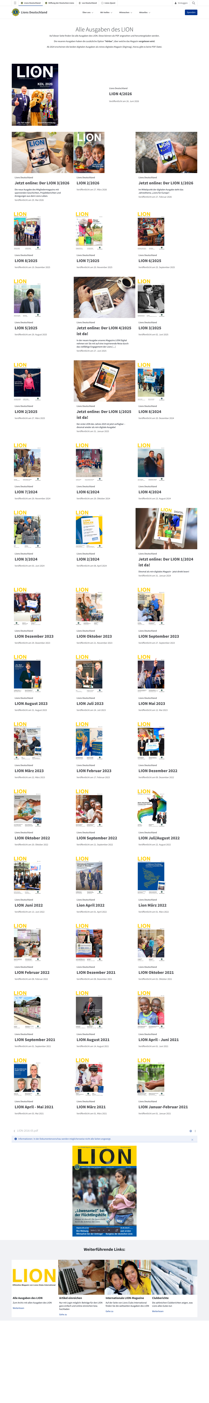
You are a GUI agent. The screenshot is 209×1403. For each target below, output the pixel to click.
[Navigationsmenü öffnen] (15, 2)
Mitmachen (124, 12)
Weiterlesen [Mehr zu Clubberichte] (158, 1311)
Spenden (191, 12)
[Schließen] (192, 1139)
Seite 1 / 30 (95, 1230)
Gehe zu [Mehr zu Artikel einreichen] (63, 1314)
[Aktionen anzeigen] (195, 1131)
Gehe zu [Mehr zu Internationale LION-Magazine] (109, 1311)
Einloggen (181, 2)
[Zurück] (14, 1131)
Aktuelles (143, 12)
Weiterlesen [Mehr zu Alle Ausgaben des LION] (18, 1308)
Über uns (86, 12)
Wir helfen (104, 12)
